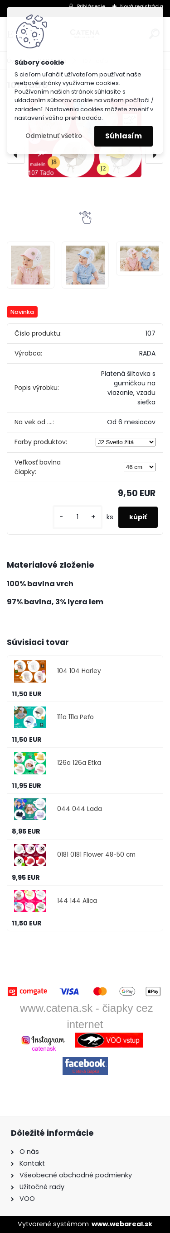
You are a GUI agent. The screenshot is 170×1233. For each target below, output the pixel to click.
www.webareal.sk (122, 1223)
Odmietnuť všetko (53, 136)
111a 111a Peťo (75, 717)
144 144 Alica (77, 900)
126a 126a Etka (79, 763)
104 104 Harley (79, 671)
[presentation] (16, 155)
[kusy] (77, 517)
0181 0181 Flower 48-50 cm (96, 854)
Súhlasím (123, 136)
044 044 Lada (79, 809)
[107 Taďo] (30, 265)
